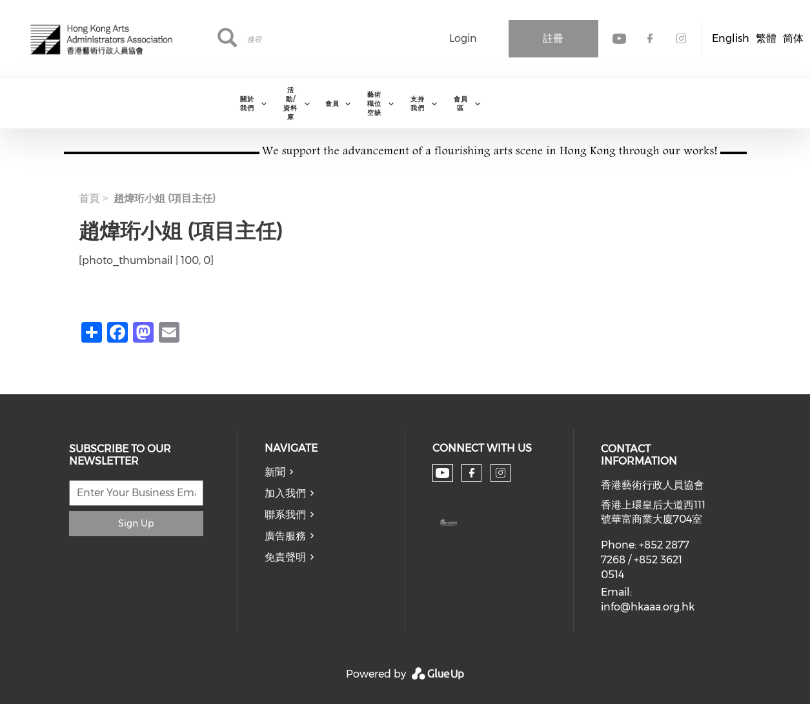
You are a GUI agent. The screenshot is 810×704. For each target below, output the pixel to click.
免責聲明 (285, 557)
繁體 (766, 38)
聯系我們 (285, 514)
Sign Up (136, 523)
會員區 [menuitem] (461, 103)
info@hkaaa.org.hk (647, 607)
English (730, 38)
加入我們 (285, 493)
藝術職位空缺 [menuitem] (374, 103)
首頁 (89, 198)
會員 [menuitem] (332, 103)
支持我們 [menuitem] (417, 103)
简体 (793, 38)
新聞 (275, 472)
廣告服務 (285, 536)
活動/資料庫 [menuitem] (290, 103)
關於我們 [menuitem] (247, 103)
